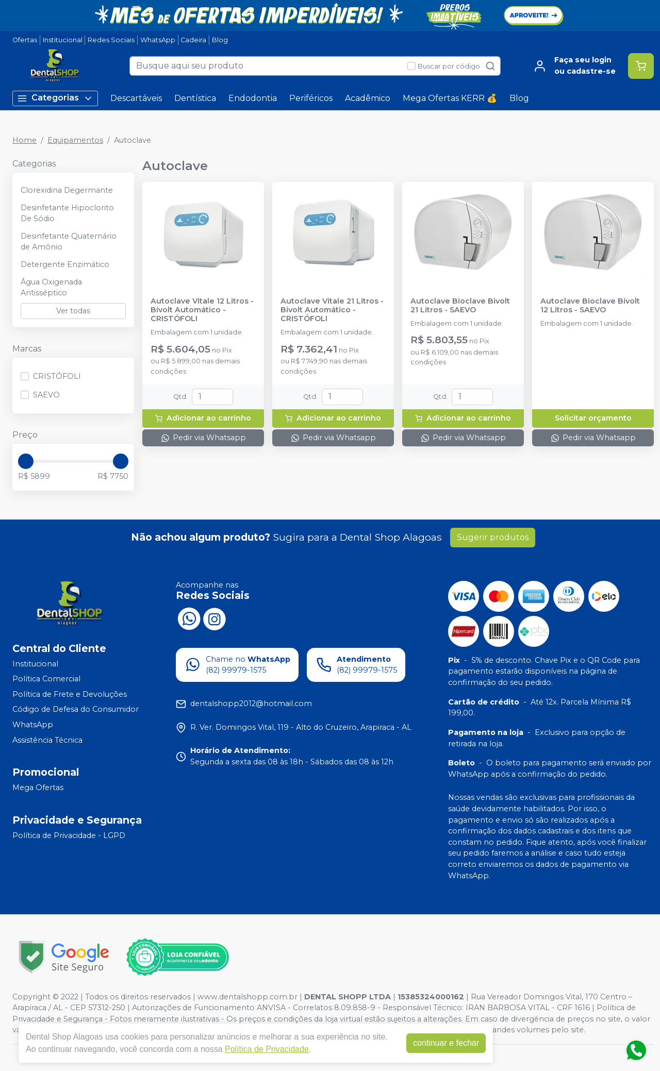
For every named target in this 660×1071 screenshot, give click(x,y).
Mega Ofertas (37, 787)
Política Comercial (46, 678)
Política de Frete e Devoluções (69, 694)
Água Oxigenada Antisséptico (51, 287)
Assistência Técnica (47, 740)
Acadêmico (367, 98)
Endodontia (252, 98)
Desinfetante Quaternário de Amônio (69, 241)
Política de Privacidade (267, 1049)
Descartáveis (136, 98)
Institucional (62, 40)
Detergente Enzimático (65, 264)
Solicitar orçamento (593, 418)
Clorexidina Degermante (67, 190)
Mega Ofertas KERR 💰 (450, 98)
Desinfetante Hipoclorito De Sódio (67, 213)
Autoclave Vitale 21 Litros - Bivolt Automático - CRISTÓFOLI (332, 310)
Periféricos (311, 98)
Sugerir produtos (493, 537)
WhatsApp (157, 40)
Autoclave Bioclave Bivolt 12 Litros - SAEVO (590, 305)
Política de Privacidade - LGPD (68, 835)
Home (24, 140)
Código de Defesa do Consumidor (75, 709)
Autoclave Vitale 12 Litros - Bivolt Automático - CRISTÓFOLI (202, 310)
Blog (220, 40)
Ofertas (24, 40)
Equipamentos (75, 140)
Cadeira (193, 40)
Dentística (195, 98)
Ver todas (73, 310)
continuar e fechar (446, 1043)
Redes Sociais (111, 40)
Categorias (55, 98)
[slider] (26, 461)
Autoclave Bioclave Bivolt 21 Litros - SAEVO (460, 305)
